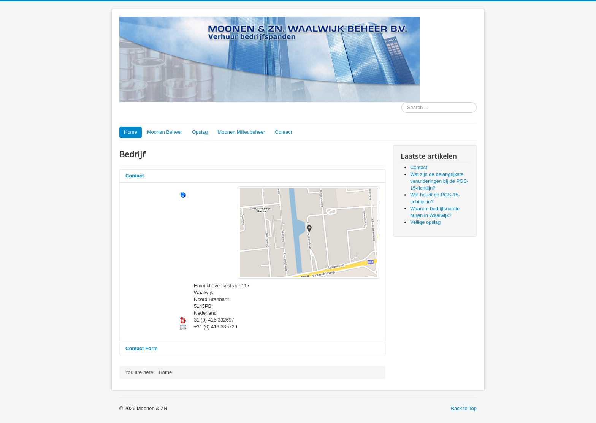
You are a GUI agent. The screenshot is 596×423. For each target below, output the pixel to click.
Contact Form (141, 348)
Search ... (401, 102)
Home (130, 132)
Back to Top (464, 408)
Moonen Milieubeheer (241, 132)
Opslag (200, 132)
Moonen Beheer (164, 132)
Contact (283, 132)
